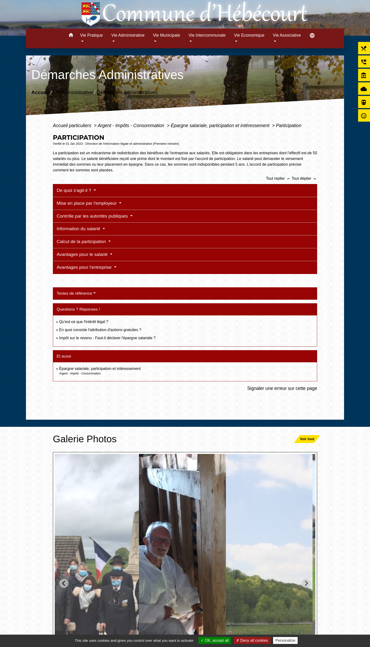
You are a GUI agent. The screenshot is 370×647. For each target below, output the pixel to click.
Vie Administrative (73, 92)
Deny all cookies (252, 640)
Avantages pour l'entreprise (85, 267)
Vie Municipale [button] (166, 35)
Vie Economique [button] (249, 35)
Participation (288, 125)
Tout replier (279, 178)
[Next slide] (306, 583)
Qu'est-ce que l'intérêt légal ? (83, 322)
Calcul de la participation (82, 241)
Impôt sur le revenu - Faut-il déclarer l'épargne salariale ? (107, 338)
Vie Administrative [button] (128, 35)
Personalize (285, 640)
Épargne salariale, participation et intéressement (221, 125)
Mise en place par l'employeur (87, 203)
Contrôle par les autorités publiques (93, 216)
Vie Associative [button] (287, 35)
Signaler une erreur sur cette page (282, 388)
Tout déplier (304, 178)
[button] (71, 36)
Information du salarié (79, 228)
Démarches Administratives (127, 92)
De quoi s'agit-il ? (74, 190)
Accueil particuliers (73, 125)
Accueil (40, 92)
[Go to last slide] (64, 583)
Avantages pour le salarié (83, 254)
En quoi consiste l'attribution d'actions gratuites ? (100, 330)
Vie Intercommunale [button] (207, 35)
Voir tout (307, 439)
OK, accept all (215, 640)
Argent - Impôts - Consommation (131, 125)
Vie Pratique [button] (91, 35)
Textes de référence (74, 293)
